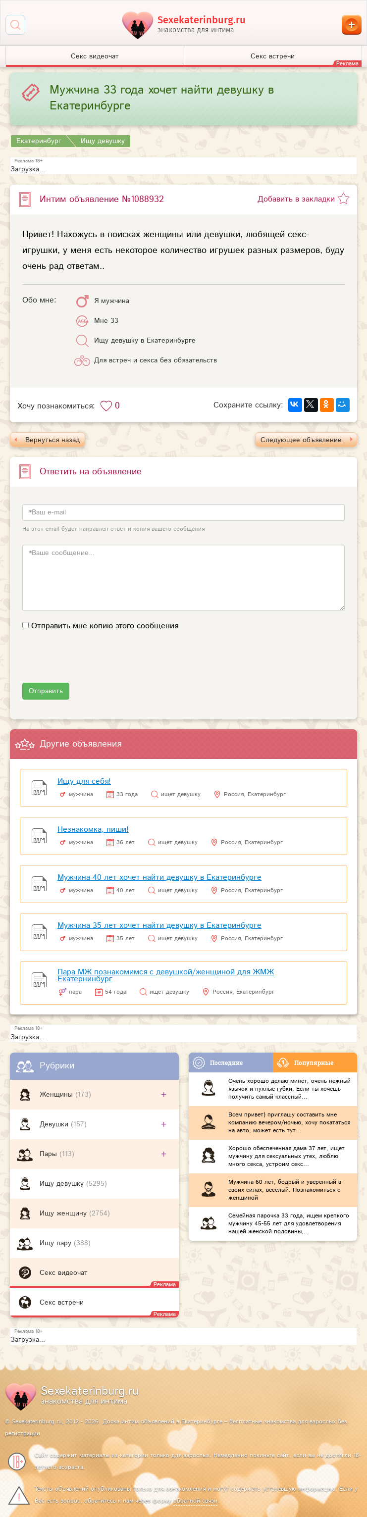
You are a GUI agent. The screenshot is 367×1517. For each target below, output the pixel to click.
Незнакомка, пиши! (93, 829)
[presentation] (97, 663)
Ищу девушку (63, 1184)
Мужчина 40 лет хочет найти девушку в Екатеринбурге (159, 877)
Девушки (55, 1124)
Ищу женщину (64, 1213)
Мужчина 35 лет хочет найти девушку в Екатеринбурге (159, 925)
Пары (49, 1154)
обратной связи (195, 1501)
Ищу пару (57, 1243)
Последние (218, 1063)
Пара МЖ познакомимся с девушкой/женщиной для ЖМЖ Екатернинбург (165, 975)
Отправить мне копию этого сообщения (104, 626)
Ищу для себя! (84, 781)
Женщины (57, 1095)
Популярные (305, 1063)
